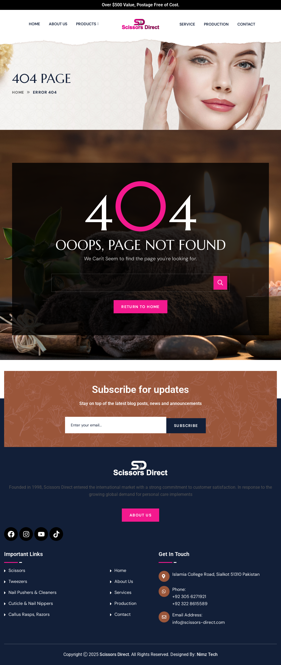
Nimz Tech (207, 654)
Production (216, 24)
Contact (246, 24)
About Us (58, 23)
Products (86, 23)
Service (187, 24)
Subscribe (186, 425)
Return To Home (140, 306)
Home (34, 23)
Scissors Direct (114, 654)
